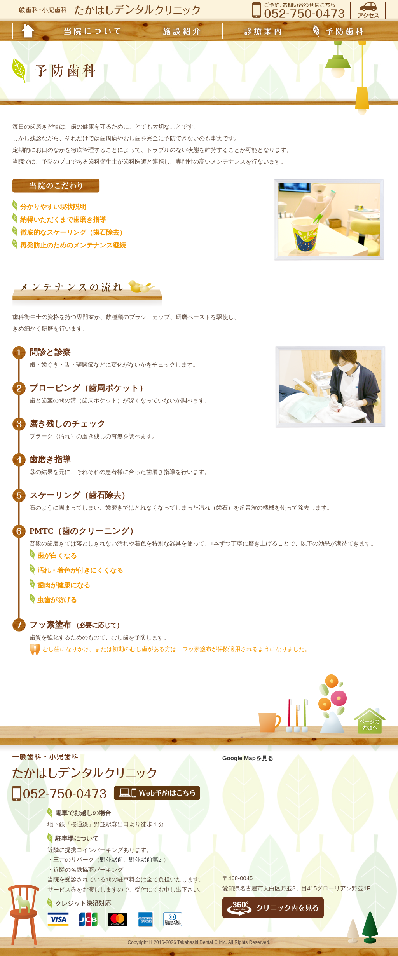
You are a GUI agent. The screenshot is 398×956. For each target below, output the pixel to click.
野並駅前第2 (145, 859)
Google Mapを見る (247, 758)
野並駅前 (111, 859)
